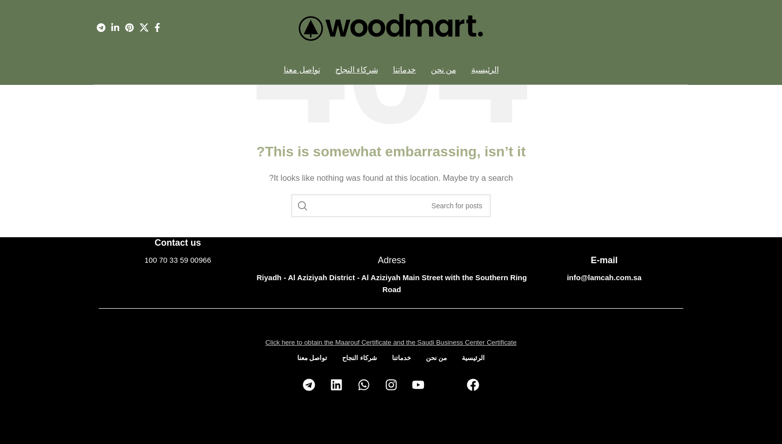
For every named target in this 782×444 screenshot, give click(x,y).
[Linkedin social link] (115, 27)
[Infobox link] (178, 251)
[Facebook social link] (157, 27)
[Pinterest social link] (129, 27)
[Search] (391, 205)
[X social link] (144, 27)
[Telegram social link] (101, 27)
